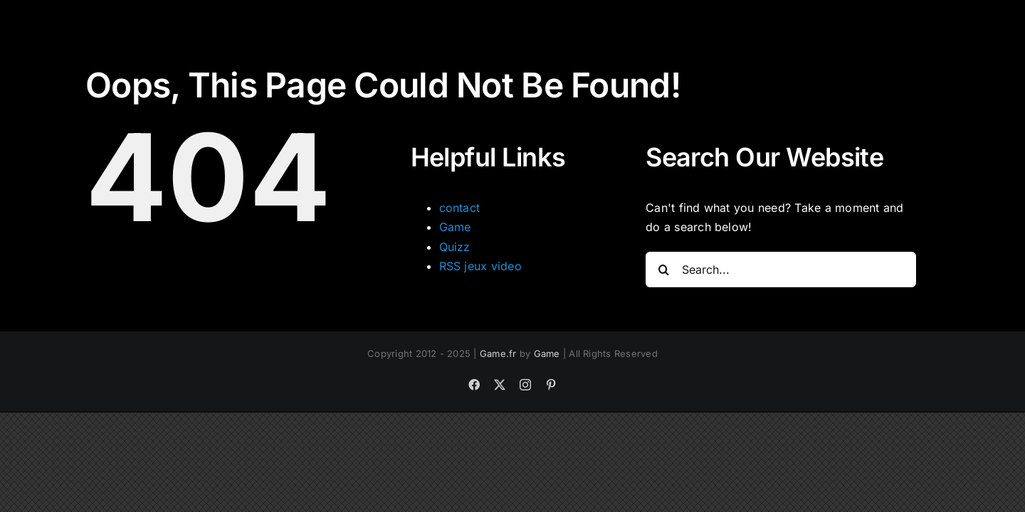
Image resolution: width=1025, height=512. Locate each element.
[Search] (663, 269)
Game (455, 227)
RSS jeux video (480, 266)
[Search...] (781, 269)
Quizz (455, 247)
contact (459, 208)
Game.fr (498, 353)
